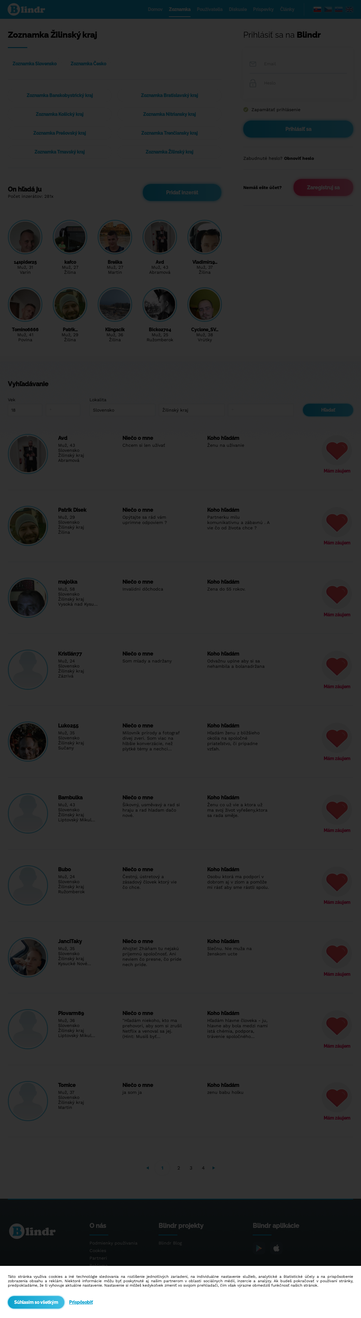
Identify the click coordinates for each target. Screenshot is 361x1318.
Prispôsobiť (81, 1302)
